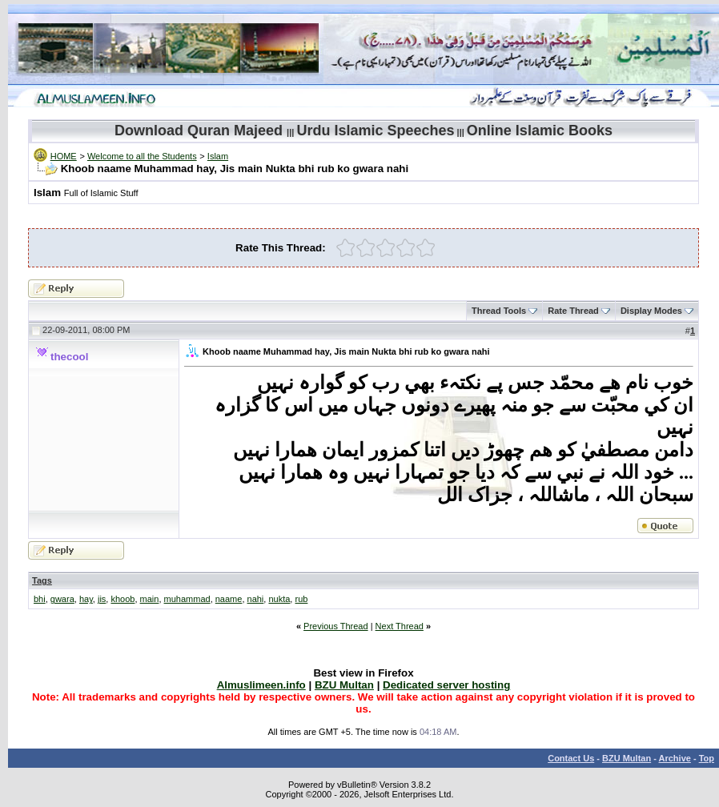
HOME (63, 156)
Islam (217, 156)
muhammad (187, 599)
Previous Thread (335, 626)
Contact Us (571, 758)
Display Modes (651, 310)
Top (706, 758)
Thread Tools (499, 310)
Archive (675, 758)
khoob (122, 599)
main (149, 599)
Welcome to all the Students (142, 156)
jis (102, 599)
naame (229, 599)
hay (86, 599)
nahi (255, 599)
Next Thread (400, 626)
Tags (42, 580)
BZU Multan (626, 758)
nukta (279, 599)
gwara (62, 599)
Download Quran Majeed (198, 130)
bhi (40, 599)
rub (301, 599)
